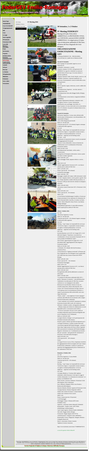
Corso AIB (78, 441)
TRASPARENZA (25, 441)
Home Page (19, 441)
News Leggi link (59, 441)
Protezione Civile (72, 441)
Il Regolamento (37, 443)
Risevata (81, 442)
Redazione (48, 443)
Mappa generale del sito (66, 443)
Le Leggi (53, 441)
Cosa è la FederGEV (33, 441)
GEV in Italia (56, 442)
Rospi (23, 442)
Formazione (58, 443)
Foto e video (53, 443)
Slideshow (43, 443)
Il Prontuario (65, 441)
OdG (47, 441)
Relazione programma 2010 (47, 442)
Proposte (32, 442)
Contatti (73, 442)
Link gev (77, 442)
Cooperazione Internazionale (65, 442)
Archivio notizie (38, 442)
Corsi (50, 441)
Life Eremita (27, 442)
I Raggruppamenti (41, 441)
